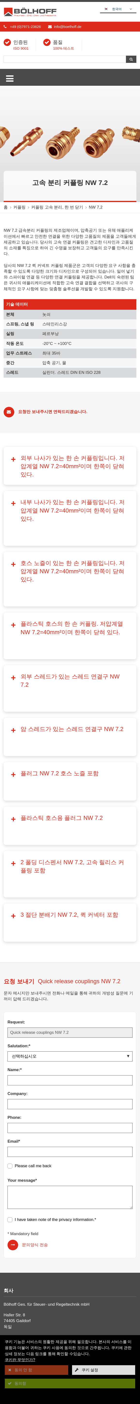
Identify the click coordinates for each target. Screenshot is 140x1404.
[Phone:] (70, 978)
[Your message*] (70, 1047)
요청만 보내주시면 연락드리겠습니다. (52, 411)
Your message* (22, 1030)
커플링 (19, 207)
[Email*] (70, 1002)
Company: (17, 944)
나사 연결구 (18, 1256)
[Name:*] (70, 931)
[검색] (65, 59)
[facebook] (8, 1322)
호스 (11, 1274)
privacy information (76, 1070)
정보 (11, 1236)
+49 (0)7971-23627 (27, 1194)
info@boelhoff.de (67, 27)
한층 (11, 1286)
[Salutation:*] (70, 907)
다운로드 (15, 1224)
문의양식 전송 (35, 1095)
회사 (11, 1218)
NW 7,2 (96, 207)
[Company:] (70, 954)
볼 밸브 (14, 1268)
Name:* (14, 920)
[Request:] (70, 883)
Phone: (14, 968)
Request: (16, 872)
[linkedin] (19, 1322)
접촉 (12, 1242)
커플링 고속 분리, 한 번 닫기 (57, 207)
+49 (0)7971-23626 (25, 27)
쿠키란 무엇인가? (20, 1360)
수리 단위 (16, 1280)
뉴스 (11, 1230)
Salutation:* (18, 896)
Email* (13, 991)
